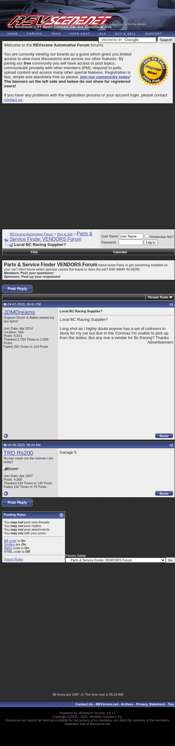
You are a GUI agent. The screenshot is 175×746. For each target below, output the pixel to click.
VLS (102, 33)
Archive (127, 704)
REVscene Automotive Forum (31, 234)
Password (108, 242)
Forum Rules (13, 559)
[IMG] (8, 548)
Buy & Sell (125, 33)
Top (171, 704)
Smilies (9, 544)
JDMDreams (19, 312)
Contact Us (84, 704)
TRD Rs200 (18, 453)
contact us (116, 24)
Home (13, 33)
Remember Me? (159, 237)
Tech (56, 33)
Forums (34, 33)
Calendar (120, 252)
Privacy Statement (150, 704)
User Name (109, 236)
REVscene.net (107, 704)
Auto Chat (80, 33)
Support (153, 33)
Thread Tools (157, 297)
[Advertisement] (87, 163)
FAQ (34, 252)
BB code (10, 541)
